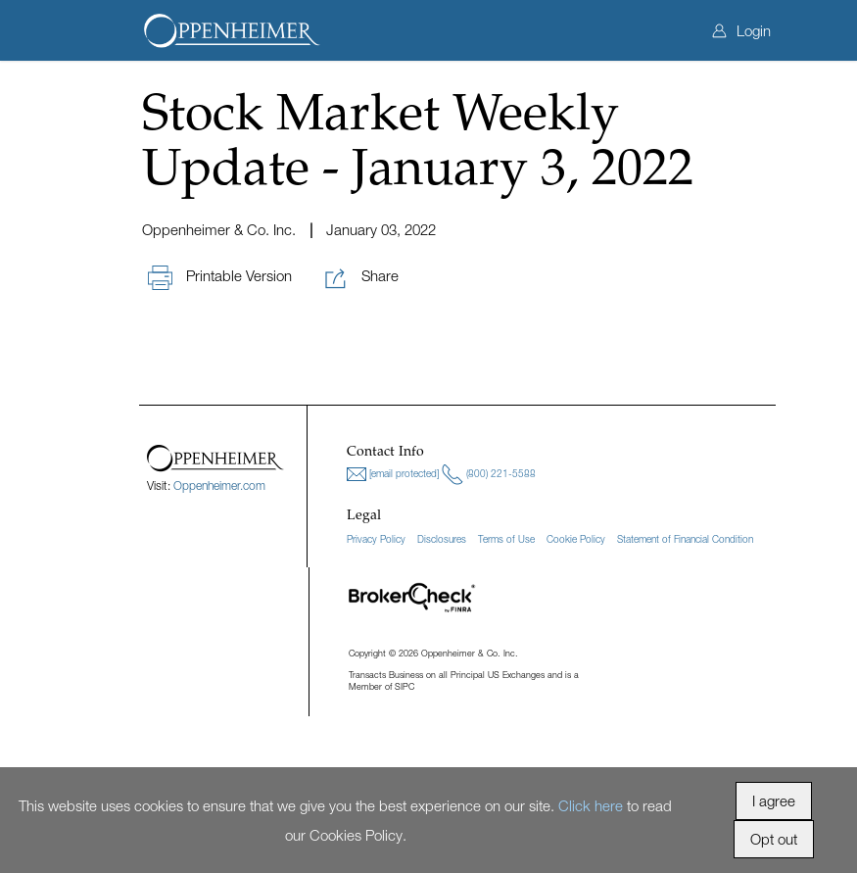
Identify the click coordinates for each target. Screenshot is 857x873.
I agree (773, 800)
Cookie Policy (576, 539)
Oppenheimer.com (219, 485)
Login (741, 30)
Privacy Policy (376, 539)
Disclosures (441, 539)
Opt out (773, 839)
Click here (590, 805)
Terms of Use (506, 539)
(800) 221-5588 (489, 474)
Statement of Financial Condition (685, 539)
